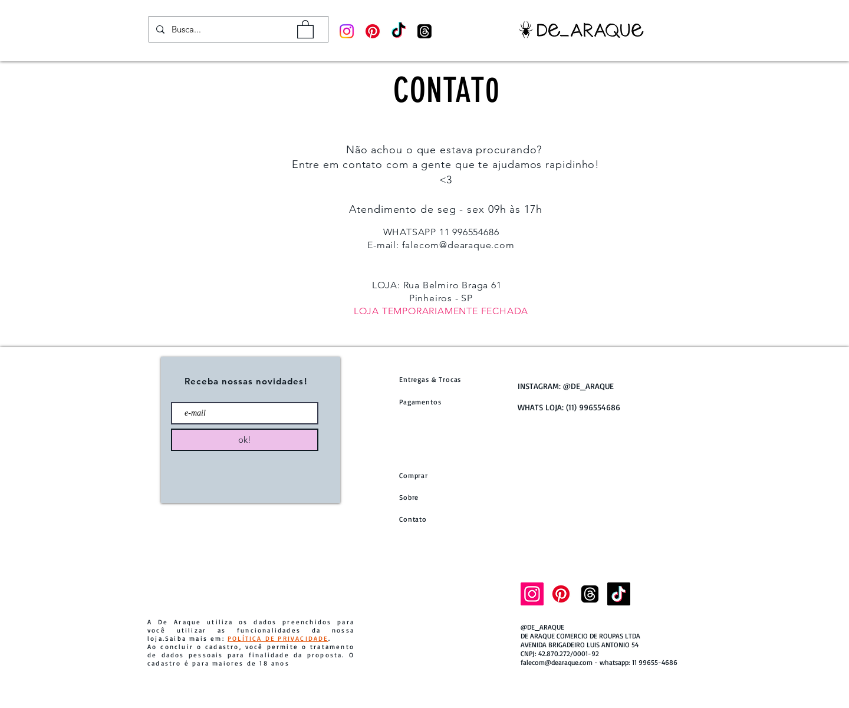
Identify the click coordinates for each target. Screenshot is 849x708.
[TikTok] (398, 31)
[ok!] (244, 440)
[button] (305, 28)
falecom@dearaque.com (458, 245)
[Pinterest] (372, 31)
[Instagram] (346, 31)
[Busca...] (237, 29)
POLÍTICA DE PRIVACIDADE (278, 638)
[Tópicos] (424, 31)
